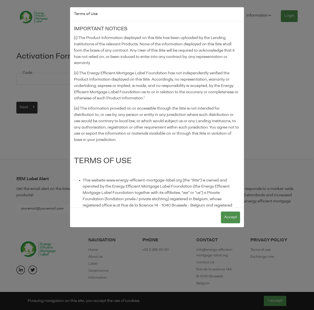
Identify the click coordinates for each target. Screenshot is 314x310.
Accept (230, 217)
